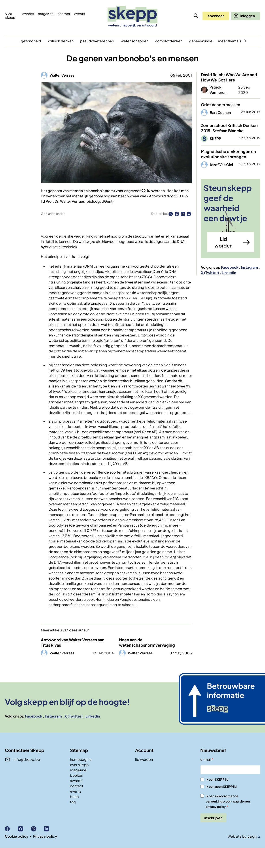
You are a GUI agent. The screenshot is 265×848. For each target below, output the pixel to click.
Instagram (249, 267)
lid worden (144, 759)
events (79, 13)
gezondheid (31, 41)
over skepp (79, 764)
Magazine (45, 13)
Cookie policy (16, 836)
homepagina (80, 759)
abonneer (216, 15)
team (74, 796)
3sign (252, 836)
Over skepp (10, 15)
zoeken (196, 16)
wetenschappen (134, 41)
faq (73, 801)
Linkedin (229, 272)
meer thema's (229, 41)
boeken (76, 775)
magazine (78, 770)
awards (76, 780)
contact (76, 786)
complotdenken (168, 41)
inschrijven (213, 818)
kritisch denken (61, 41)
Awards (28, 13)
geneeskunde (200, 41)
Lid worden (223, 242)
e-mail (206, 759)
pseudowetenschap (97, 41)
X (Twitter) (210, 272)
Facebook (229, 267)
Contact (63, 13)
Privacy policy (45, 836)
